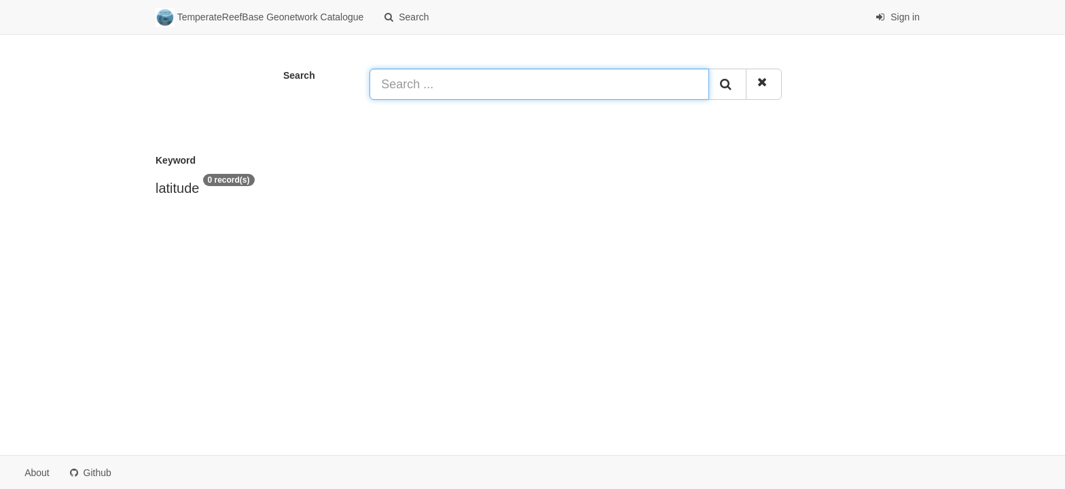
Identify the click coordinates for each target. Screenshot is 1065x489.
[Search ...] (539, 84)
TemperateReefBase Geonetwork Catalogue (259, 17)
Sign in (898, 17)
